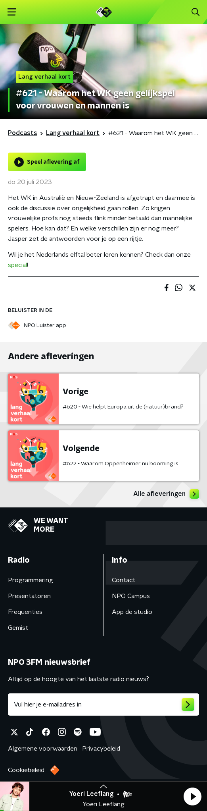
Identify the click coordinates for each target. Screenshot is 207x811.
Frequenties (25, 612)
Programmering (30, 580)
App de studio (132, 612)
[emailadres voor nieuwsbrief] (103, 704)
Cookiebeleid (26, 770)
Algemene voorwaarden (42, 748)
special (17, 265)
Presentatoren (29, 596)
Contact (123, 580)
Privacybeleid (101, 748)
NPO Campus (131, 596)
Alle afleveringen (166, 494)
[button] (192, 796)
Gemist (18, 628)
